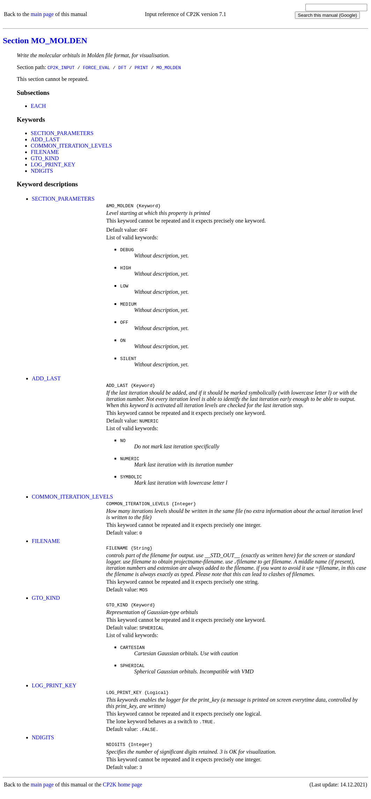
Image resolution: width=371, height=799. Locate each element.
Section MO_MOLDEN (45, 40)
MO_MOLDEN (168, 67)
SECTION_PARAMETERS (62, 133)
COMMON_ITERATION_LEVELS (71, 146)
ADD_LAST (45, 139)
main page (42, 14)
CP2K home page (122, 792)
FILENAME (45, 152)
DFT (122, 67)
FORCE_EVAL (96, 67)
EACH (38, 106)
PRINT (141, 67)
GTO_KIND (45, 158)
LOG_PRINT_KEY (53, 164)
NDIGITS (42, 171)
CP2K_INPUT (61, 67)
